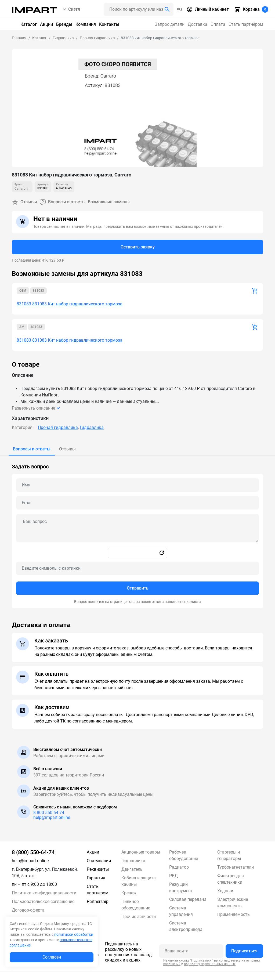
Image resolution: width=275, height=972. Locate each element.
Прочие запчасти (138, 917)
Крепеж (128, 893)
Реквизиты (98, 869)
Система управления (181, 911)
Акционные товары (140, 852)
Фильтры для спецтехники (230, 879)
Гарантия (96, 878)
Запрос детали (169, 24)
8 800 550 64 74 (48, 813)
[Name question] (137, 485)
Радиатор (179, 867)
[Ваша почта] (191, 951)
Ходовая (225, 891)
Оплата (218, 24)
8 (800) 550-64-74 (33, 853)
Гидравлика (92, 428)
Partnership (97, 902)
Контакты (109, 24)
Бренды (64, 24)
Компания (85, 24)
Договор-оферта (28, 910)
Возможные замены (109, 202)
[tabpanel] (137, 532)
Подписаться (244, 951)
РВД (173, 876)
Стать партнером (97, 890)
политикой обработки (73, 934)
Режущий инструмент (181, 888)
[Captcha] (137, 569)
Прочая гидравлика (58, 428)
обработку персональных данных (210, 964)
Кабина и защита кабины (138, 881)
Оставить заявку (138, 247)
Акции (46, 24)
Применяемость (233, 914)
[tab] (32, 449)
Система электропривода (185, 927)
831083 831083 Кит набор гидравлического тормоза (69, 304)
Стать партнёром (246, 24)
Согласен (51, 957)
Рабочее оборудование (183, 856)
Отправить (138, 588)
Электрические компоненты (232, 903)
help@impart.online (51, 818)
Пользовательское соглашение (43, 902)
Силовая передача (188, 899)
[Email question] (137, 503)
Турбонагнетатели (235, 867)
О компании (99, 861)
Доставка (197, 24)
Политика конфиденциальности (44, 893)
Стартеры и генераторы (229, 856)
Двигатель (132, 869)
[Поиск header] (138, 9)
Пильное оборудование (135, 905)
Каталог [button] (24, 24)
